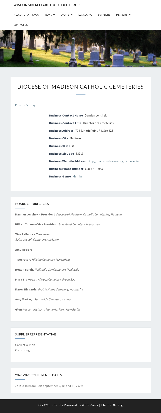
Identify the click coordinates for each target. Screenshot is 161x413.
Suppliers (104, 14)
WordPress (90, 405)
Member (78, 176)
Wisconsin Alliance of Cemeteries (47, 4)
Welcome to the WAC (26, 14)
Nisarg (118, 405)
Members (122, 14)
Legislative (85, 14)
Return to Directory (25, 105)
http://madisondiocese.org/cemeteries (113, 161)
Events (65, 14)
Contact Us (20, 24)
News (48, 14)
